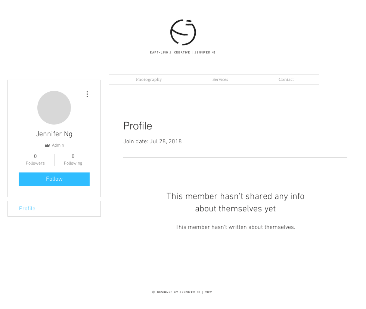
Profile (27, 208)
